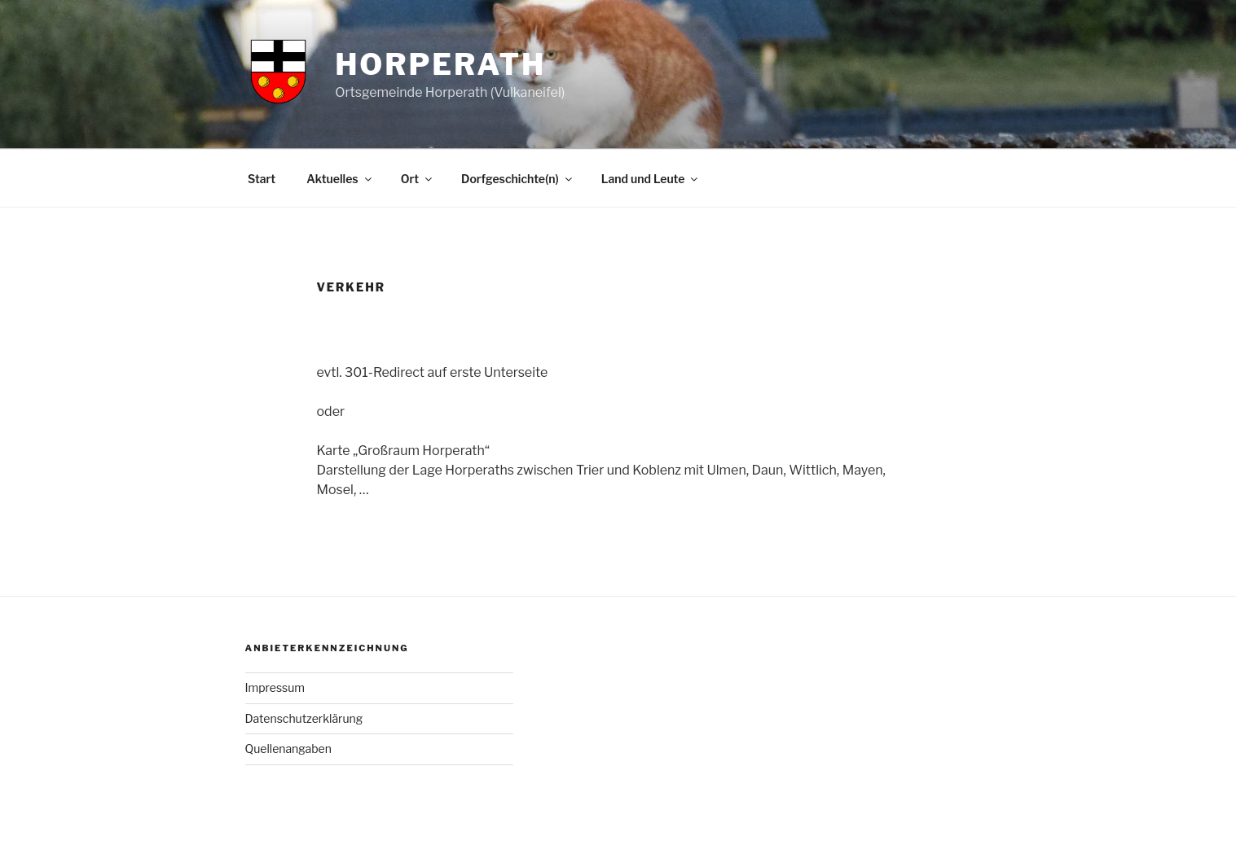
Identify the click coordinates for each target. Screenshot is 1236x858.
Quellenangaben (288, 748)
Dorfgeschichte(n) (517, 179)
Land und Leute (651, 179)
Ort (417, 179)
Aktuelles (339, 179)
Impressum (275, 687)
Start (261, 179)
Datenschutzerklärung (304, 718)
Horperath (440, 64)
